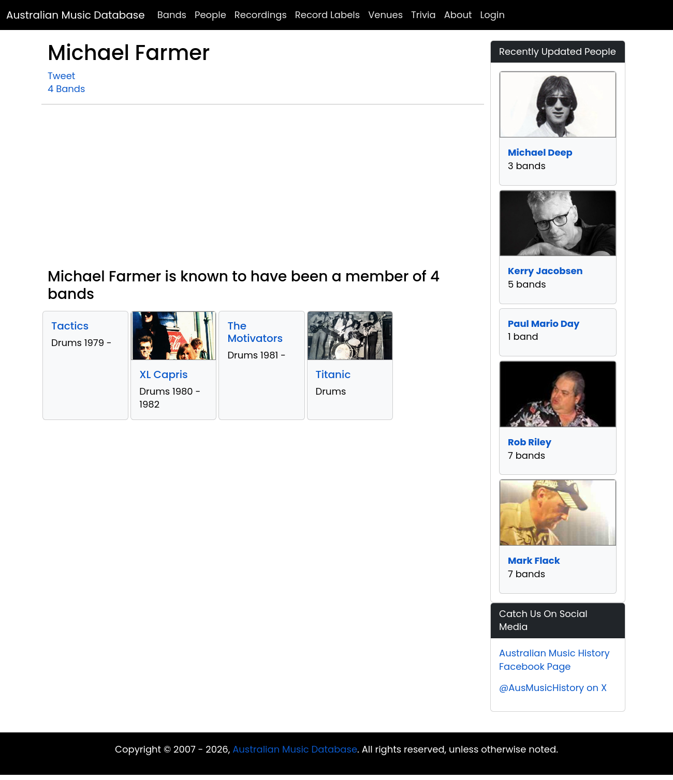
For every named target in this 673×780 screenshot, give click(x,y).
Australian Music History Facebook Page (554, 660)
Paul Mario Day (543, 323)
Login (492, 14)
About (458, 14)
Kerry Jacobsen (545, 270)
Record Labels (327, 14)
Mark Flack (534, 560)
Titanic (333, 374)
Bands (171, 14)
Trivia (423, 14)
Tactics (70, 326)
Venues (385, 14)
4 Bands (66, 88)
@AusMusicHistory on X (553, 687)
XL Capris (163, 374)
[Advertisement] (263, 190)
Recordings (261, 14)
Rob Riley (529, 442)
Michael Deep (540, 152)
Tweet (61, 75)
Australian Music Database (75, 15)
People (210, 14)
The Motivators (255, 332)
